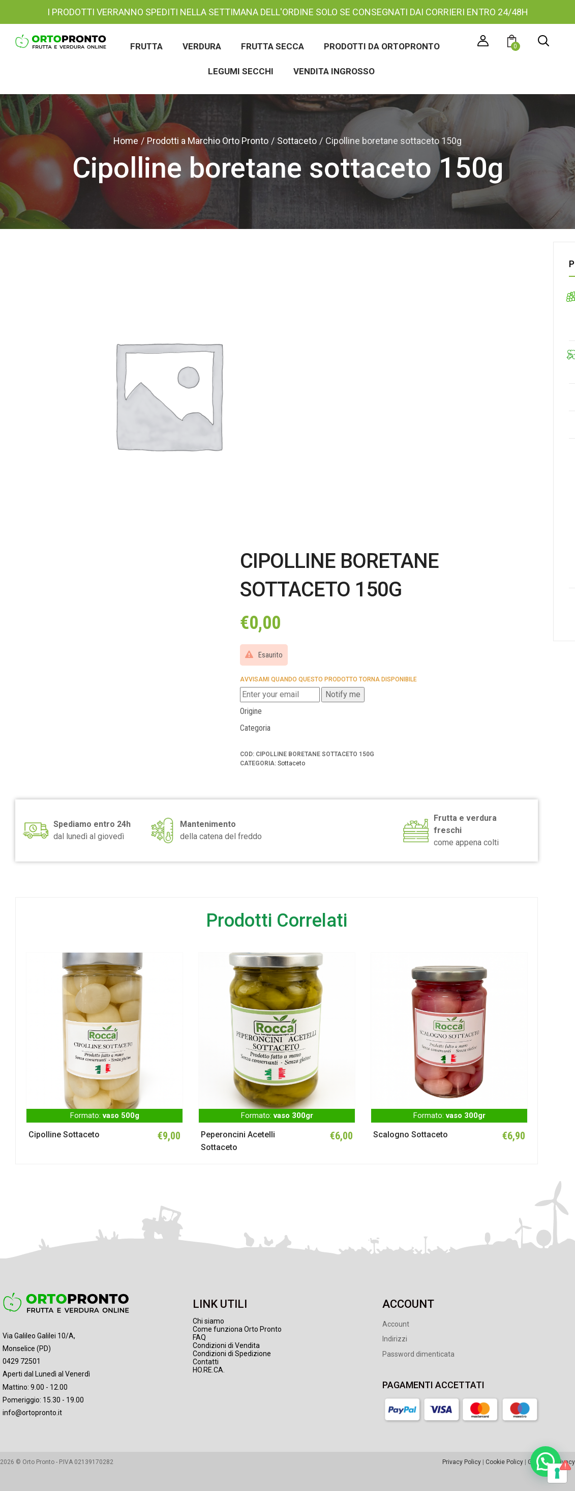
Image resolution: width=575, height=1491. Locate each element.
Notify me (342, 694)
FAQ (199, 1337)
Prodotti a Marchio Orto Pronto (207, 140)
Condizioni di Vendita (226, 1345)
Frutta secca (272, 46)
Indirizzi (394, 1339)
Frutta (146, 46)
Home (125, 140)
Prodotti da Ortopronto (382, 46)
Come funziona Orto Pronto (237, 1329)
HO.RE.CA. (209, 1370)
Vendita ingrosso (334, 71)
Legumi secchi (241, 71)
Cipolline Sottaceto (64, 1134)
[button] (513, 42)
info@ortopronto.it (32, 1413)
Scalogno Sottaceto (410, 1134)
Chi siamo (208, 1321)
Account (395, 1324)
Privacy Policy (461, 1462)
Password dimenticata (418, 1354)
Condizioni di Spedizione (232, 1354)
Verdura (202, 46)
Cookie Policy (504, 1462)
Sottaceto (297, 140)
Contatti (206, 1362)
